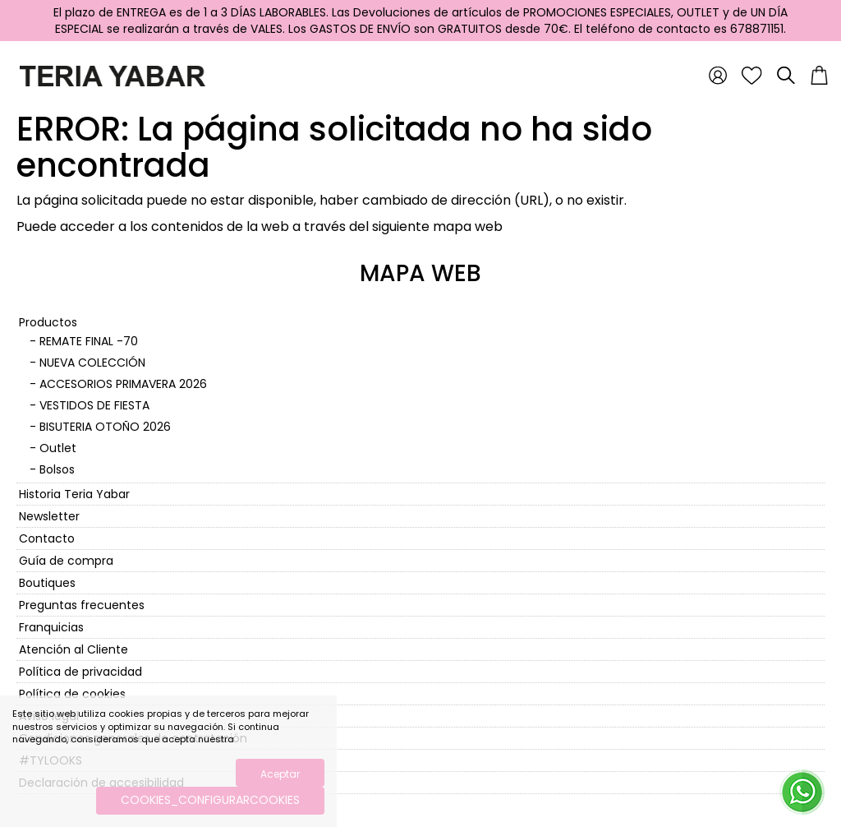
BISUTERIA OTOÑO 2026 (105, 426)
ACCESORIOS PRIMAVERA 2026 (123, 384)
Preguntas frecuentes (82, 605)
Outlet (57, 448)
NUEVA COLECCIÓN (92, 362)
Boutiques (47, 583)
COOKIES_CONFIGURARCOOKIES (210, 800)
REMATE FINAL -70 (88, 341)
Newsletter (49, 516)
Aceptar (280, 774)
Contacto (47, 538)
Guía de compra (66, 560)
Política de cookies (72, 694)
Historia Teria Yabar (74, 494)
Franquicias (51, 627)
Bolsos (57, 469)
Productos (48, 322)
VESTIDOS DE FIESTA (94, 405)
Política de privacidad (80, 671)
